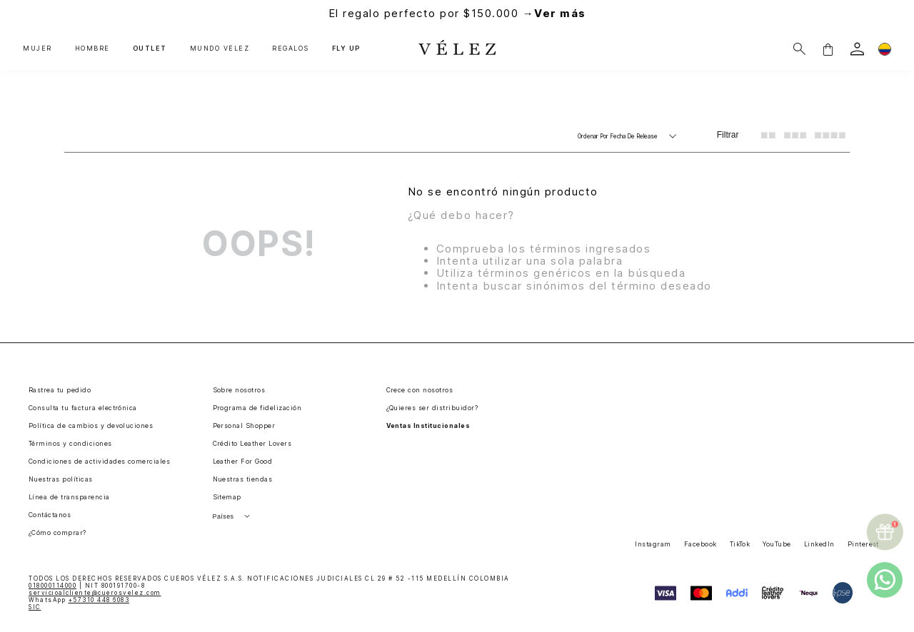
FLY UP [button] (346, 48)
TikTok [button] (740, 544)
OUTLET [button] (150, 48)
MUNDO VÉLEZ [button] (220, 48)
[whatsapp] (885, 580)
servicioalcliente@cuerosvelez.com (95, 592)
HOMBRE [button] (92, 48)
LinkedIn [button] (819, 544)
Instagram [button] (653, 544)
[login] (857, 49)
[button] (828, 49)
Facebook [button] (700, 544)
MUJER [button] (37, 48)
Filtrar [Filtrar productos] (728, 135)
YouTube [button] (776, 544)
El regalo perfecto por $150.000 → (457, 13)
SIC (35, 607)
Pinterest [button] (863, 544)
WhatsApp (79, 599)
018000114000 (52, 585)
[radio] (768, 134)
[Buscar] (799, 49)
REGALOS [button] (290, 48)
